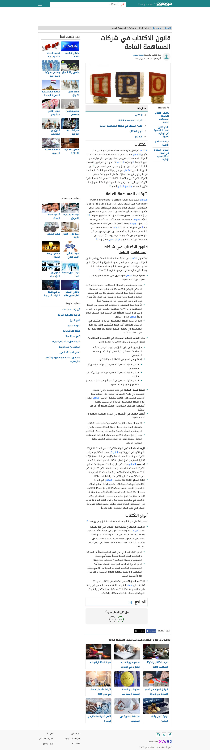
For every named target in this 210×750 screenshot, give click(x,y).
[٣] (110, 185)
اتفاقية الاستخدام (46, 738)
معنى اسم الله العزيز (70, 353)
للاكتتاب (127, 170)
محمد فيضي (138, 55)
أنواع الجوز (75, 320)
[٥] (143, 227)
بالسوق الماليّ (125, 186)
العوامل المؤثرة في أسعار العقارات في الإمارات (161, 154)
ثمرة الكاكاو (74, 326)
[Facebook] (170, 734)
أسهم (129, 276)
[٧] (100, 269)
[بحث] (122, 4)
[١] (133, 161)
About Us (76, 743)
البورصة (133, 223)
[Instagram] (158, 734)
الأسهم (132, 464)
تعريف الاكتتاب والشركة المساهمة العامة (162, 117)
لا (112, 619)
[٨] (87, 520)
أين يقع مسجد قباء (71, 310)
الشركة (114, 452)
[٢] (94, 165)
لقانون (133, 317)
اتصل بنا (50, 733)
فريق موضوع (48, 743)
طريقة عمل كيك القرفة (69, 315)
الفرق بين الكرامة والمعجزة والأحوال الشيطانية (62, 360)
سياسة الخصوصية (72, 738)
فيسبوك (153, 631)
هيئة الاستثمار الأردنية (162, 143)
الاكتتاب (144, 150)
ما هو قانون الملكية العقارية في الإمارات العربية (161, 132)
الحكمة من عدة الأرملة (69, 347)
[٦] (97, 238)
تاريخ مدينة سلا (72, 336)
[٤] (89, 215)
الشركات (144, 200)
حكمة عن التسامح (71, 331)
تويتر (142, 631)
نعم (120, 619)
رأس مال (135, 531)
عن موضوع (75, 733)
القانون (96, 398)
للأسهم (137, 154)
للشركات (117, 227)
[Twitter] (164, 734)
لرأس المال (114, 239)
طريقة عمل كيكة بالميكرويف (66, 342)
